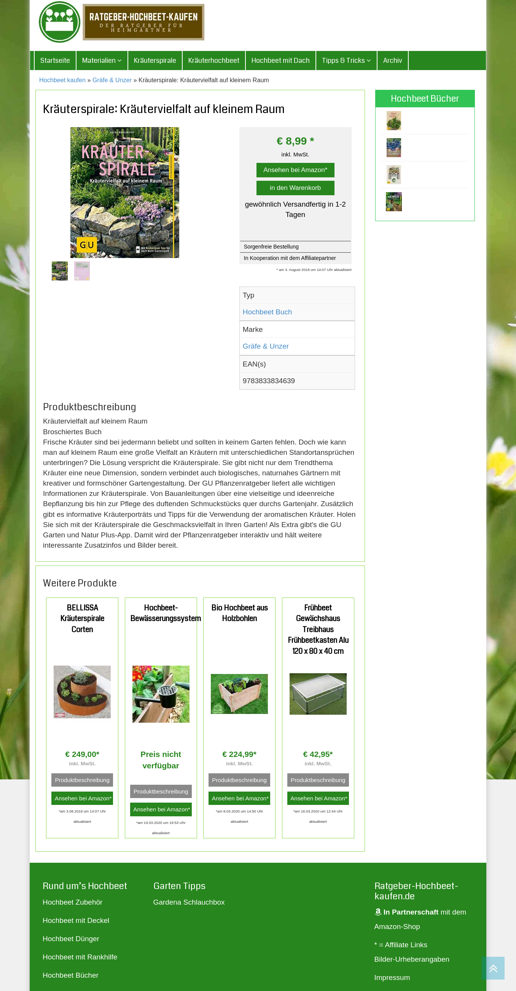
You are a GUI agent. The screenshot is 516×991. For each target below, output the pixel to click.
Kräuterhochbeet (213, 61)
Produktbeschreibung (82, 780)
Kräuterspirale (155, 61)
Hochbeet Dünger (71, 939)
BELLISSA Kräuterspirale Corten (82, 619)
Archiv (392, 61)
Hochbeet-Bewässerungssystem (165, 614)
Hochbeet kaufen (62, 80)
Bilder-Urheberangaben (412, 960)
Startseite (55, 61)
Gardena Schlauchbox (189, 903)
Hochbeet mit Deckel (76, 921)
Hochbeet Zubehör (72, 903)
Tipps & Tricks (346, 61)
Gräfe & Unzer (112, 80)
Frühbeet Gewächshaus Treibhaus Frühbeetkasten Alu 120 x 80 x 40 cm (318, 630)
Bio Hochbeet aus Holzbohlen (239, 614)
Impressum (392, 978)
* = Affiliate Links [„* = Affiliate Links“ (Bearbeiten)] (401, 945)
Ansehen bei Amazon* (295, 170)
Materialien (102, 61)
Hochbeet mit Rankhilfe (80, 957)
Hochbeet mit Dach (281, 61)
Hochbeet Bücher (71, 976)
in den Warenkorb (295, 188)
